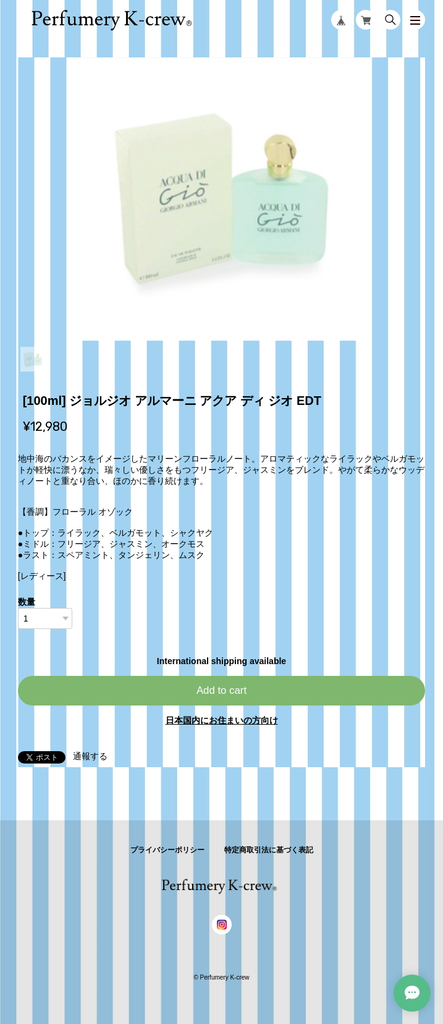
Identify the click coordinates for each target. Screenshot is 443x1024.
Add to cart (221, 690)
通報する (90, 756)
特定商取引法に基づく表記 (268, 850)
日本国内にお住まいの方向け (222, 720)
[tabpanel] (222, 199)
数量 (26, 602)
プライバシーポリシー (167, 850)
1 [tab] (32, 359)
